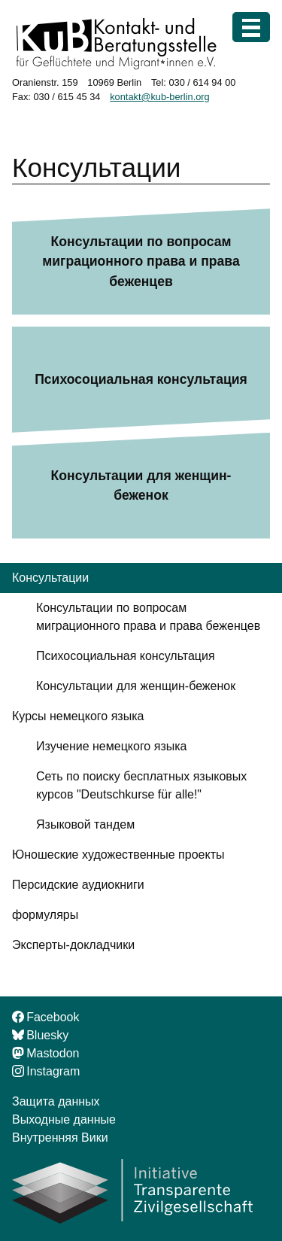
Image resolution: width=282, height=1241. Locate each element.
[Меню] (251, 27)
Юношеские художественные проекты (118, 854)
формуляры (45, 914)
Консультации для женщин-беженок (141, 485)
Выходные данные (64, 1119)
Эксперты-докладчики (73, 944)
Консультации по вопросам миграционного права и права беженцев (140, 261)
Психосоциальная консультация (141, 379)
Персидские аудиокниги (78, 884)
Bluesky (40, 1035)
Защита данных (56, 1101)
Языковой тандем (85, 824)
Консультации (50, 577)
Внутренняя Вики (60, 1137)
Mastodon (45, 1053)
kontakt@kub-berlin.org (160, 96)
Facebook (45, 1017)
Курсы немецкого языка (78, 716)
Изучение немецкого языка (111, 746)
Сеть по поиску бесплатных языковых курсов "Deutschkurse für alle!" (141, 785)
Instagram (46, 1071)
